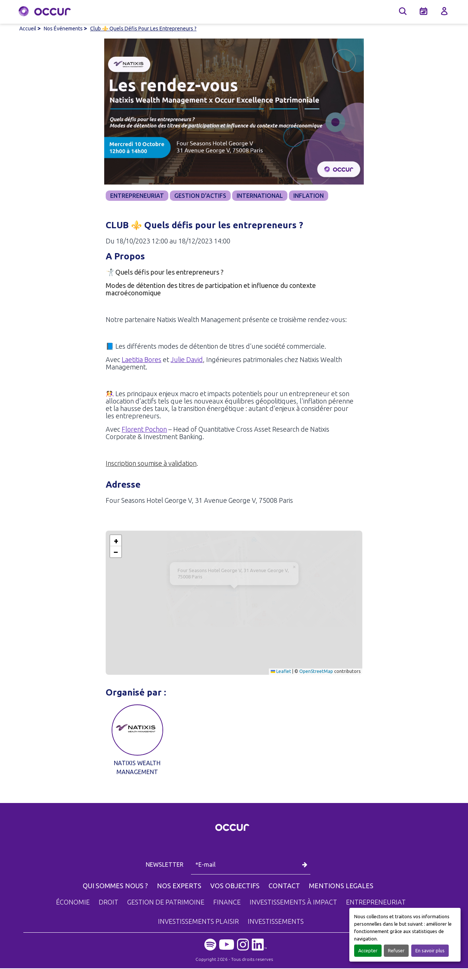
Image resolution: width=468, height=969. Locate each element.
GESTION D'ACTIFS (200, 195)
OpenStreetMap (316, 672)
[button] (234, 595)
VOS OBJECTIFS (235, 886)
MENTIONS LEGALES (341, 886)
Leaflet (281, 672)
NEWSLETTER (165, 865)
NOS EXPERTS (179, 886)
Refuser (396, 950)
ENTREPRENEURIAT (137, 195)
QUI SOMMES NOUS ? (115, 886)
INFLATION (308, 195)
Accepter (368, 950)
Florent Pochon (144, 430)
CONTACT (284, 886)
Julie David (187, 360)
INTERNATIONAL (260, 195)
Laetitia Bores (141, 360)
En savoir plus (430, 950)
